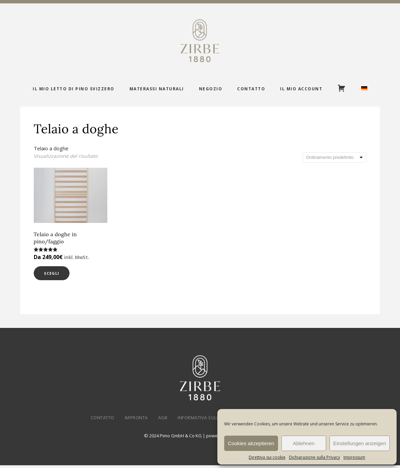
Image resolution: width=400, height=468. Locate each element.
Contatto (251, 89)
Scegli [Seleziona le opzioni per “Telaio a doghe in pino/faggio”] (55, 274)
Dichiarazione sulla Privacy (314, 457)
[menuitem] (364, 89)
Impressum (354, 457)
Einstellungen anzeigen (359, 443)
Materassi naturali (156, 89)
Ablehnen (303, 443)
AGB (163, 420)
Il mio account (301, 89)
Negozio (210, 89)
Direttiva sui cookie (267, 457)
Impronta (136, 420)
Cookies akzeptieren (251, 443)
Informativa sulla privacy (209, 420)
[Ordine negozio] (334, 157)
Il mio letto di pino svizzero (73, 89)
